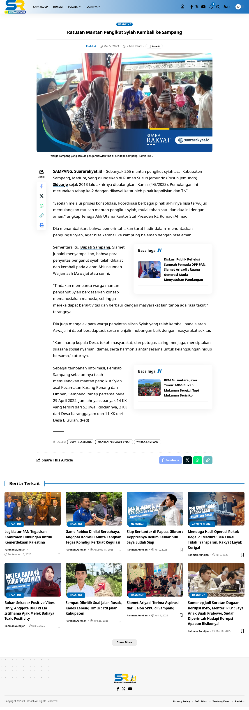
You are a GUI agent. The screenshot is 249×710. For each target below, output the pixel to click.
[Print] (42, 231)
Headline (124, 24)
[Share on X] (42, 198)
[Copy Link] (42, 220)
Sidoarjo (62, 185)
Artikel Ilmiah (202, 526)
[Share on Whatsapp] (42, 209)
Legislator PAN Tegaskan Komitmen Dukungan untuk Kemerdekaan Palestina (30, 538)
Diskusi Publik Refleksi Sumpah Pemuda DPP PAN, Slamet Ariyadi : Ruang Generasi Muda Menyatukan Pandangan (184, 270)
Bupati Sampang (97, 248)
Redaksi (90, 47)
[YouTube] (203, 7)
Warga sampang (149, 442)
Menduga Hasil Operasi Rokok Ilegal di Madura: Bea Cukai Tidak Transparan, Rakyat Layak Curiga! (215, 541)
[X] (197, 7)
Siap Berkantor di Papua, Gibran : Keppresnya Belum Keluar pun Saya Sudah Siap (151, 538)
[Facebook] (191, 7)
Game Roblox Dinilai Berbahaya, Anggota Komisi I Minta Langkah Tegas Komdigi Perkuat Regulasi (93, 541)
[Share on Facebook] (42, 187)
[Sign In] (182, 7)
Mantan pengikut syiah (115, 442)
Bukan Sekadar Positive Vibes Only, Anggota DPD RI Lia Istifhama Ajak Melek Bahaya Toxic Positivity (31, 612)
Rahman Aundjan (15, 551)
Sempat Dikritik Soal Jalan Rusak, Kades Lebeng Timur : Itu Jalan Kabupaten (91, 610)
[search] (218, 7)
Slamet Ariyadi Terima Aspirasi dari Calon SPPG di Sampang (154, 607)
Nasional (137, 526)
